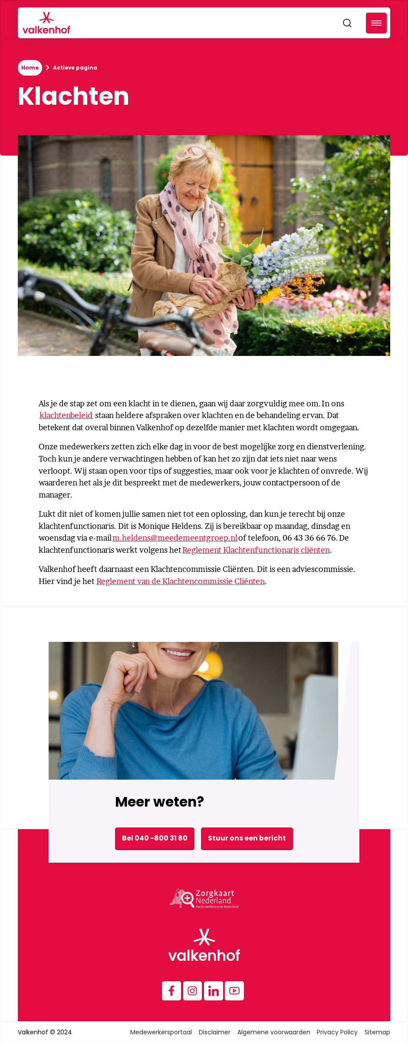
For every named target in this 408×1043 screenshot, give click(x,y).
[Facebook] (171, 990)
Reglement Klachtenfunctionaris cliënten (256, 550)
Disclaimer (214, 1032)
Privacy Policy (337, 1032)
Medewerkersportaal (161, 1032)
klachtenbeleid (66, 415)
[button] (376, 23)
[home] (46, 23)
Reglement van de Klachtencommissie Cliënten (180, 581)
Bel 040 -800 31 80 (155, 838)
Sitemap (377, 1032)
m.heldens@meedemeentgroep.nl (174, 537)
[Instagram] (192, 990)
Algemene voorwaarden (273, 1032)
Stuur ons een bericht (247, 838)
